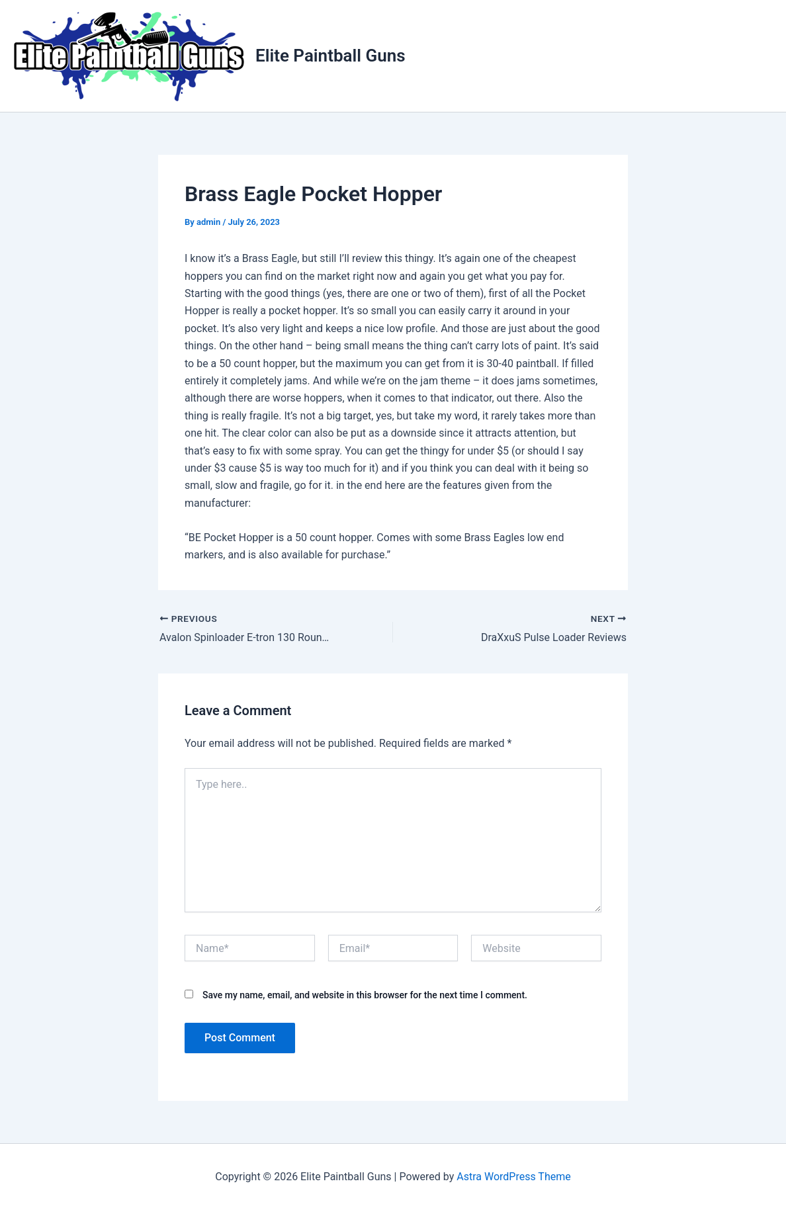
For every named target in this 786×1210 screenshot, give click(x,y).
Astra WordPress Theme (513, 1176)
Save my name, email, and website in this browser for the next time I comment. (364, 995)
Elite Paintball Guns (330, 55)
